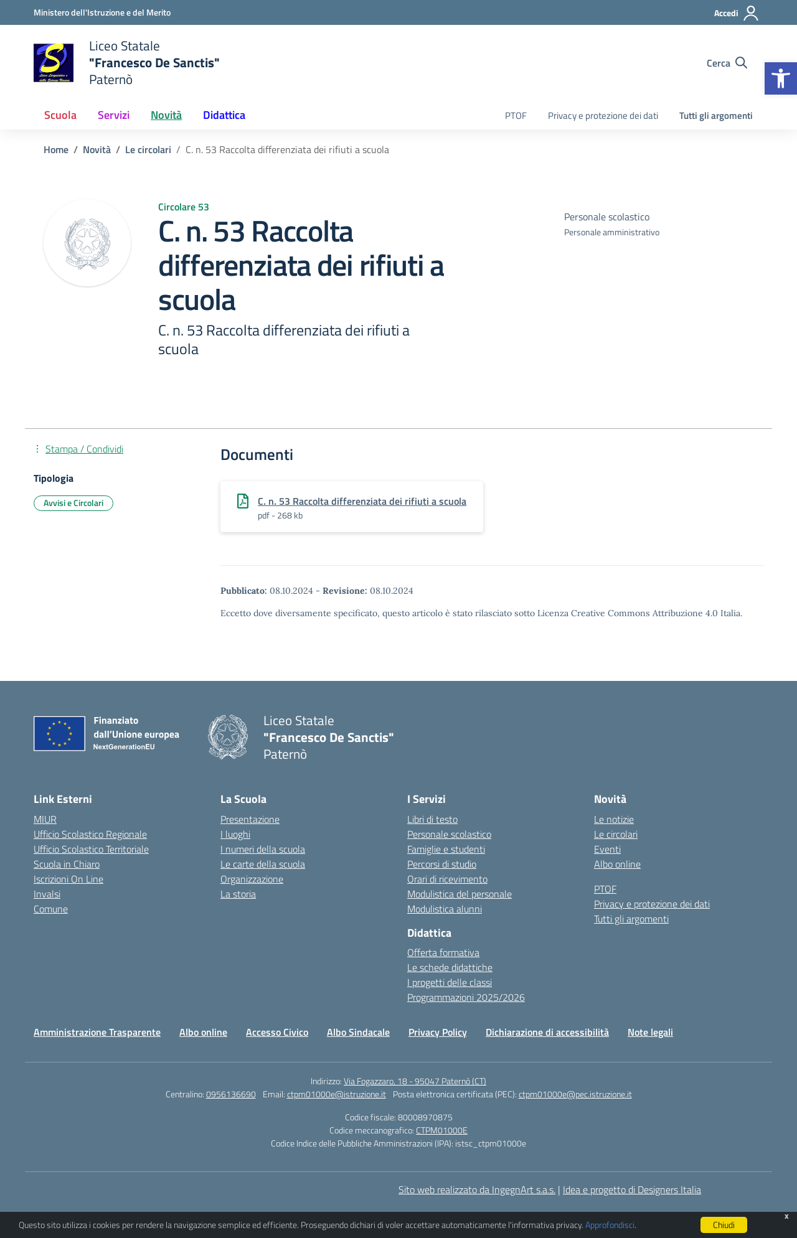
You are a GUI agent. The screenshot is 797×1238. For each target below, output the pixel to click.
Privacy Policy (437, 1032)
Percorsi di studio (441, 863)
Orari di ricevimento (447, 878)
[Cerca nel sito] (727, 63)
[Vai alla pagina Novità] (97, 149)
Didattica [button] (224, 114)
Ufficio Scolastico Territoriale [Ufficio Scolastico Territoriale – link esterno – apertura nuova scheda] (91, 849)
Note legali (650, 1032)
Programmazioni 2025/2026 (466, 997)
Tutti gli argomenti (716, 115)
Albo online (617, 863)
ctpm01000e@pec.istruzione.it (575, 1093)
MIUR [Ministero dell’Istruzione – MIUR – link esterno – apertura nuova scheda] (45, 819)
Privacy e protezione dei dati (603, 115)
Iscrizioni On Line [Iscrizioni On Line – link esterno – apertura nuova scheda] (68, 878)
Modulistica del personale (459, 893)
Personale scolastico (449, 834)
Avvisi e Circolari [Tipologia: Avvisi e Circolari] (73, 502)
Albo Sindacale (358, 1032)
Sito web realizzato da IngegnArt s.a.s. (476, 1189)
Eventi (607, 849)
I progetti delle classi (449, 982)
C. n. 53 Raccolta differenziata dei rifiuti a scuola (362, 501)
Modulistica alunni (444, 908)
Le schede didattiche (450, 967)
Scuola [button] (60, 114)
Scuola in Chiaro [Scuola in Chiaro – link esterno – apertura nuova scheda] (67, 863)
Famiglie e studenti (446, 849)
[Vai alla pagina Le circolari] (148, 149)
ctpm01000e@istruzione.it (336, 1093)
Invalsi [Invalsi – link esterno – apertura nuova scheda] (47, 893)
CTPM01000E (442, 1130)
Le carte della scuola (262, 863)
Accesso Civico (277, 1032)
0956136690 (231, 1093)
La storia (238, 893)
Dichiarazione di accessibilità (547, 1032)
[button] (781, 78)
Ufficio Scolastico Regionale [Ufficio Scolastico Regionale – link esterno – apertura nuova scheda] (90, 834)
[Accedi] (736, 13)
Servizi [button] (114, 114)
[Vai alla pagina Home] (56, 149)
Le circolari (616, 834)
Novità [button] (166, 114)
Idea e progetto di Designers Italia (632, 1189)
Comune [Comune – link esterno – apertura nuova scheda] (51, 908)
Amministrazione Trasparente (97, 1032)
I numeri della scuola (262, 849)
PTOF (516, 115)
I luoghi (235, 834)
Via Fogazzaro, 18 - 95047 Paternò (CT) (415, 1080)
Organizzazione (251, 878)
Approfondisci (609, 1224)
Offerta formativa (443, 952)
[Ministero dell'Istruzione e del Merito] (102, 12)
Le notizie (614, 819)
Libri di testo (432, 819)
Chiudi (724, 1224)
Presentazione (250, 819)
